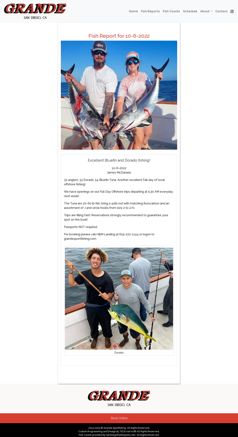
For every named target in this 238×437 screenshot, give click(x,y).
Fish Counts (171, 11)
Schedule (190, 11)
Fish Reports (150, 11)
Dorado (119, 352)
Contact (221, 11)
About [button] (205, 11)
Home (133, 11)
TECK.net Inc (127, 431)
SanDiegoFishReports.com (120, 435)
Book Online (119, 418)
